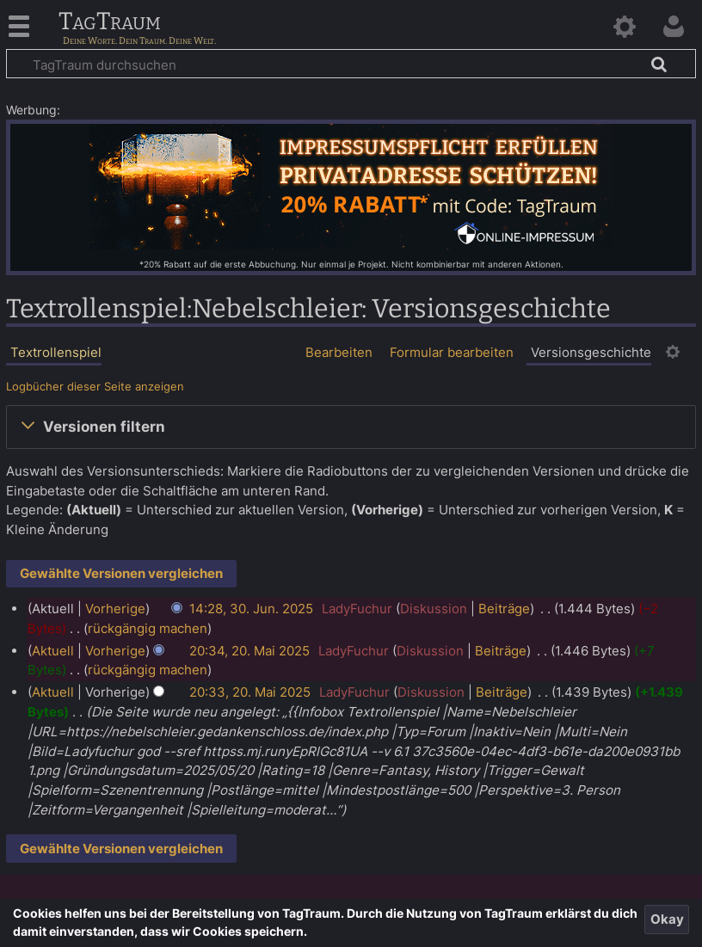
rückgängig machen (147, 628)
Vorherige (115, 608)
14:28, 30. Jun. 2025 (251, 608)
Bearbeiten (339, 352)
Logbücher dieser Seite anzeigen (95, 386)
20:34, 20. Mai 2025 (249, 651)
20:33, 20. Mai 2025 (250, 692)
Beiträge (504, 608)
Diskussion (433, 608)
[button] (351, 427)
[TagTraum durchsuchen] (351, 63)
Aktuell (53, 651)
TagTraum (109, 22)
